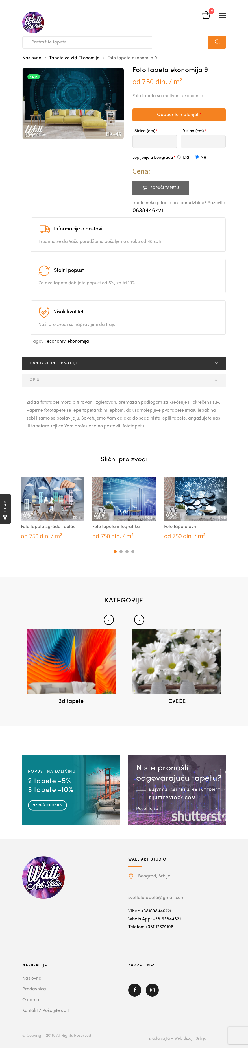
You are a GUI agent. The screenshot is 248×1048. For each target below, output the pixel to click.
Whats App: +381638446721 (155, 919)
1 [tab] (115, 551)
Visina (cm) (193, 131)
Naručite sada (47, 805)
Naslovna (32, 58)
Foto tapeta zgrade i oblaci (49, 527)
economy (56, 341)
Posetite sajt (148, 808)
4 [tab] (132, 551)
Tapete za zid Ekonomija (74, 58)
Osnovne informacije (54, 363)
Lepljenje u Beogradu (152, 158)
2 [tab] (121, 551)
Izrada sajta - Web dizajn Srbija (176, 1038)
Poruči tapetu (164, 188)
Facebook (134, 990)
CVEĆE (177, 701)
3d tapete (71, 701)
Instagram (152, 990)
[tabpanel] (52, 508)
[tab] (124, 363)
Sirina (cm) (144, 131)
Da (183, 157)
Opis (35, 380)
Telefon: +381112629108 (150, 927)
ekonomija (78, 341)
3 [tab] (127, 551)
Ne (200, 157)
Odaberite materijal (179, 115)
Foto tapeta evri (180, 527)
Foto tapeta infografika (116, 527)
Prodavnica (34, 989)
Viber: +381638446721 (149, 911)
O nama (30, 1000)
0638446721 (147, 211)
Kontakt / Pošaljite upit (45, 1010)
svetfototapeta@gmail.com (156, 898)
